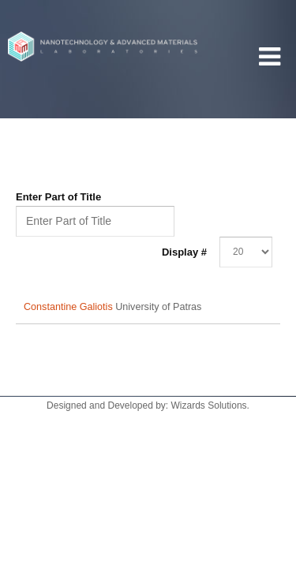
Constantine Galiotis (69, 306)
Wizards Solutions (209, 405)
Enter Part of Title (60, 197)
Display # (184, 252)
